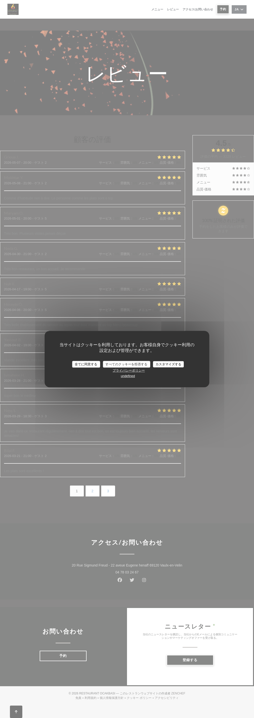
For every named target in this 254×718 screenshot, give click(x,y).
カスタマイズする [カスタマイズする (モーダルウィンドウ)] (168, 364)
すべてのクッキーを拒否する (126, 364)
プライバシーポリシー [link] (129, 370)
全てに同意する (86, 364)
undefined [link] (128, 376)
